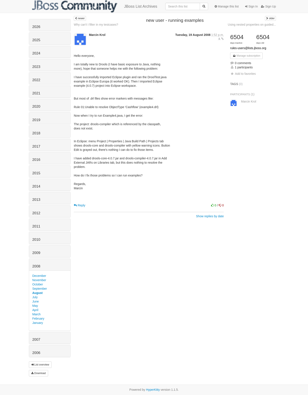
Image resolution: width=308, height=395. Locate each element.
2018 (36, 133)
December (39, 276)
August (37, 293)
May (35, 305)
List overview (40, 364)
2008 (36, 266)
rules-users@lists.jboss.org (248, 48)
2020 (36, 106)
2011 (36, 226)
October (37, 284)
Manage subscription (246, 55)
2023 (36, 67)
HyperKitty (153, 389)
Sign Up (268, 6)
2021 (36, 93)
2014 (36, 186)
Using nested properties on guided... (252, 24)
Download (38, 373)
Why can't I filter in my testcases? (96, 24)
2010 (36, 240)
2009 (36, 253)
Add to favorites (243, 73)
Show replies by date (210, 216)
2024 (36, 53)
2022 (36, 80)
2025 (36, 40)
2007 (36, 340)
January (37, 323)
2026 (36, 27)
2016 (36, 160)
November (39, 280)
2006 (36, 353)
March (36, 314)
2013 (36, 200)
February (38, 318)
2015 (36, 173)
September (39, 288)
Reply (79, 205)
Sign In (251, 6)
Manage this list (227, 6)
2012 (36, 213)
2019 (36, 120)
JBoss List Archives (94, 6)
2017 (36, 146)
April (35, 310)
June (35, 301)
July (35, 297)
